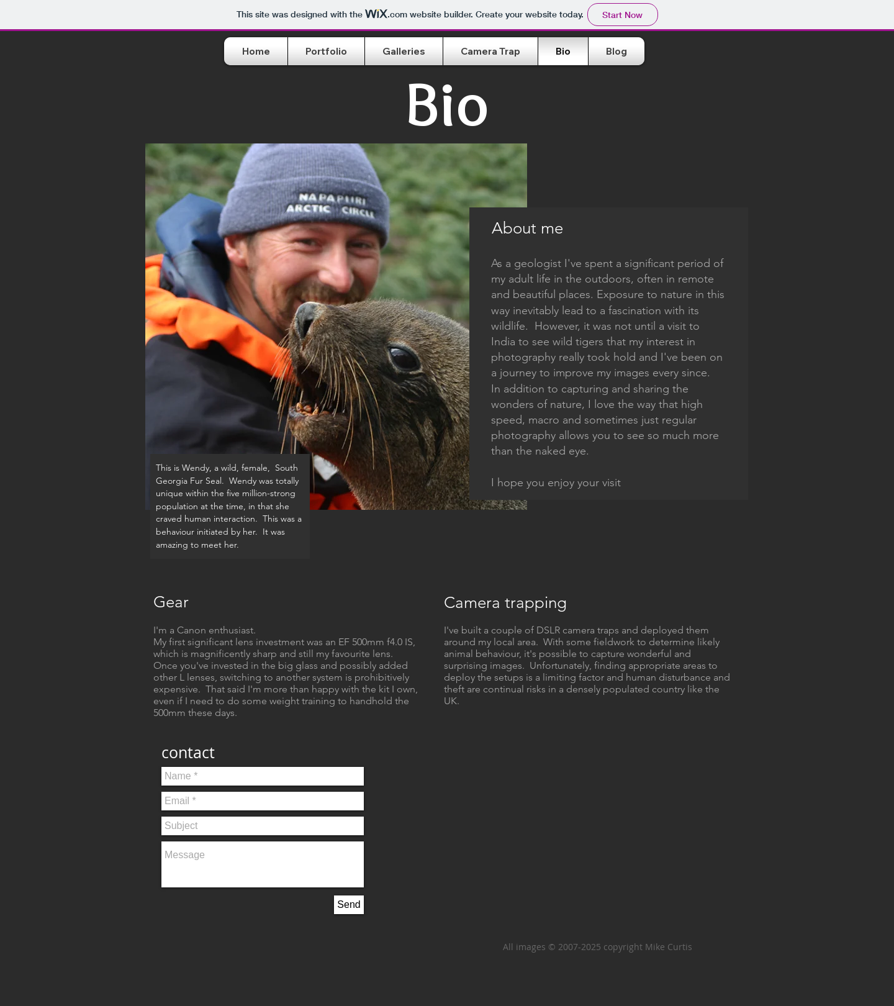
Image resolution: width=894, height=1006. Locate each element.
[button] (404, 51)
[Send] (349, 904)
